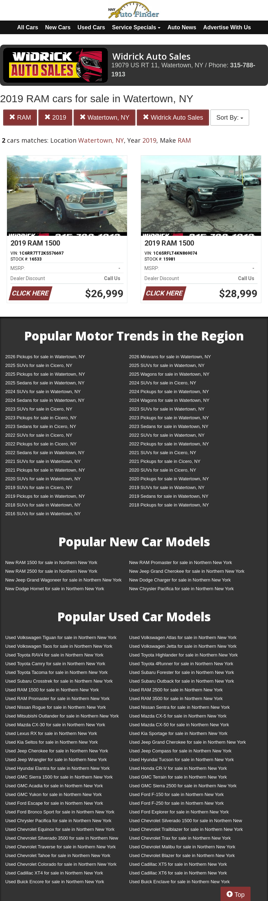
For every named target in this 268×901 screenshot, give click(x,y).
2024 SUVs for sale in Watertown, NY (43, 391)
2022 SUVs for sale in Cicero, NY (38, 435)
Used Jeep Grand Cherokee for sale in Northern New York (187, 742)
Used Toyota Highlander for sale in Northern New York (183, 655)
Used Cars (91, 27)
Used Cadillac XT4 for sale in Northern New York (54, 873)
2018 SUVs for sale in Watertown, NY (43, 505)
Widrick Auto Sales (173, 117)
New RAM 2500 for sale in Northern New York (51, 571)
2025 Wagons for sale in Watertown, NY (169, 374)
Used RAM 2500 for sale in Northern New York (176, 689)
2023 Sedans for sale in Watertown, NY (168, 426)
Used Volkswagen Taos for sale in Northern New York (58, 646)
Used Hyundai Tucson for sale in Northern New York (181, 759)
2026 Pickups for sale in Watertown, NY (45, 356)
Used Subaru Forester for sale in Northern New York (181, 672)
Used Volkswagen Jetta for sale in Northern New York (183, 646)
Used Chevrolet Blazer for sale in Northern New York (182, 855)
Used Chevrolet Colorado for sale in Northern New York (61, 864)
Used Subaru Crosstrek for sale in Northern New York (59, 681)
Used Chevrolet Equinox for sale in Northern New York (59, 829)
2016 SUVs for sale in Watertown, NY (43, 513)
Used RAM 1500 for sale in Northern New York (52, 689)
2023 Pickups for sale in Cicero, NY (40, 417)
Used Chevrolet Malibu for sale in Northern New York (182, 846)
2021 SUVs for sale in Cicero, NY (162, 452)
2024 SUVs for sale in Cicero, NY (162, 382)
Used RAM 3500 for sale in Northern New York (176, 698)
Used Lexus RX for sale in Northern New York (51, 733)
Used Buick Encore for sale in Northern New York (54, 881)
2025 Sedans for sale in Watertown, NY (44, 382)
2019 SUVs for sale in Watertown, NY (166, 487)
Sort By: (229, 117)
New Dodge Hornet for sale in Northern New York (54, 588)
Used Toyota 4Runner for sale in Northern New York (181, 663)
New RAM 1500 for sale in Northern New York (51, 562)
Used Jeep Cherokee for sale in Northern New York (56, 750)
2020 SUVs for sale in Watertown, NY (43, 478)
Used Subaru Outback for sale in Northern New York (181, 681)
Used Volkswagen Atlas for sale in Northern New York (183, 637)
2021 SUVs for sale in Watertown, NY (43, 461)
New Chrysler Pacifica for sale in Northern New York (181, 588)
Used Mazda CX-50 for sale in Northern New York (179, 724)
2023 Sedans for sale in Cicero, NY (40, 426)
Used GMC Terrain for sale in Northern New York (178, 777)
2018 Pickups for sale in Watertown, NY (169, 505)
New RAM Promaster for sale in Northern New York (180, 562)
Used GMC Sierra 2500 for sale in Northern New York (183, 785)
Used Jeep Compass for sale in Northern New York (180, 750)
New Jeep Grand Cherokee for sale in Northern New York (186, 571)
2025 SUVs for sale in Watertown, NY (166, 365)
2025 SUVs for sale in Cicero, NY (38, 365)
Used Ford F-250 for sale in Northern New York (176, 803)
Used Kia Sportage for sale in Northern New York (178, 733)
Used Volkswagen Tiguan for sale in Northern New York (61, 637)
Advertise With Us (227, 27)
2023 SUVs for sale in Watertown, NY (166, 409)
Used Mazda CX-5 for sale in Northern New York (177, 716)
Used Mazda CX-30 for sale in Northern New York (55, 724)
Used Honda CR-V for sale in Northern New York (178, 768)
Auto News (182, 27)
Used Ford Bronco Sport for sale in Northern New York (59, 811)
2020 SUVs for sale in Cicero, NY (162, 470)
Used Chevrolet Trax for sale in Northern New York (180, 838)
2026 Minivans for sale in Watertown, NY (170, 356)
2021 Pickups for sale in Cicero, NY (164, 461)
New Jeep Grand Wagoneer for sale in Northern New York (63, 580)
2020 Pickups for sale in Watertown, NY (169, 478)
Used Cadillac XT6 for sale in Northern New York (178, 873)
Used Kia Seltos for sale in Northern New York (51, 742)
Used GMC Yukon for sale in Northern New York (53, 794)
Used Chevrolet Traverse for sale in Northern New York (60, 846)
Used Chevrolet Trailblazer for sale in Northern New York (186, 829)
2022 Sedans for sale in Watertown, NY (44, 452)
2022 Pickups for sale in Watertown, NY (169, 443)
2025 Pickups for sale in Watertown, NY (45, 374)
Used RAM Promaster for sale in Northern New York (57, 698)
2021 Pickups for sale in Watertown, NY (45, 470)
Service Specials (136, 27)
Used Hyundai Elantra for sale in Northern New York (57, 768)
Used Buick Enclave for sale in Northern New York (179, 881)
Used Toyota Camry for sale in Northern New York (55, 663)
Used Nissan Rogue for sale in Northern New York (55, 707)
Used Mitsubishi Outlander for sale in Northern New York (62, 716)
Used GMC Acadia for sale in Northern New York (54, 785)
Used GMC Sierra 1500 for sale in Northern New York (59, 777)
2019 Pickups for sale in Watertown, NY (45, 496)
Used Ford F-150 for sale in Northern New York (176, 794)
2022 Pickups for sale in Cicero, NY (40, 443)
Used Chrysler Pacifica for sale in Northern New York (58, 820)
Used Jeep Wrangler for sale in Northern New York (56, 759)
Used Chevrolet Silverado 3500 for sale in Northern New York (61, 839)
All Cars (27, 27)
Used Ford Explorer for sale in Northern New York (179, 811)
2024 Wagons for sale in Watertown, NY (169, 400)
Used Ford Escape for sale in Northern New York (54, 803)
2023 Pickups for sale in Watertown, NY (169, 417)
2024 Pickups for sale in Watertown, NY (169, 391)
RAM (20, 117)
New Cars (57, 27)
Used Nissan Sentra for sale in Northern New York (179, 707)
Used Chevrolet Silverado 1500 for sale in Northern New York (185, 822)
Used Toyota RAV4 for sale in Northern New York (54, 655)
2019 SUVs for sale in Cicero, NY (38, 487)
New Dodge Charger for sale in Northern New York (180, 580)
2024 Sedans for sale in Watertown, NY (44, 400)
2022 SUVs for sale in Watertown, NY (166, 435)
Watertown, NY (104, 117)
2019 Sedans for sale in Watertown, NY (168, 496)
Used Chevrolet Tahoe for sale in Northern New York (57, 855)
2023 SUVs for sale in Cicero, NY (38, 409)
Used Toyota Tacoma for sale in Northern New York (56, 672)
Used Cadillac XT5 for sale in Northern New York (178, 864)
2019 (55, 117)
